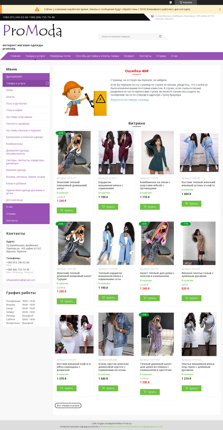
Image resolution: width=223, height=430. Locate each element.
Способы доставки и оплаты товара (97, 56)
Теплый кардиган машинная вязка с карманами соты (110, 276)
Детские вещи (14, 200)
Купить (69, 210)
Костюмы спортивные (19, 117)
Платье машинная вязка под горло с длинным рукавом (198, 367)
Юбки (9, 90)
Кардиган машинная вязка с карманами (110, 185)
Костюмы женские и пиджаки (23, 130)
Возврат (129, 56)
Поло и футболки (16, 103)
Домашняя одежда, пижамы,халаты (17, 152)
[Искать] (160, 36)
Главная (15, 56)
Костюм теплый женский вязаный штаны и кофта (198, 183)
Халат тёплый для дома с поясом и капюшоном (157, 274)
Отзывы (161, 56)
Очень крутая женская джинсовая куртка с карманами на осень (113, 367)
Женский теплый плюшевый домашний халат (72, 185)
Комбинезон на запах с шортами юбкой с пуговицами (155, 185)
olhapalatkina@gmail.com (20, 280)
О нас (174, 56)
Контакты (145, 56)
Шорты (10, 96)
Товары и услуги (35, 56)
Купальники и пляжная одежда (24, 137)
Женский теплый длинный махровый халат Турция (74, 276)
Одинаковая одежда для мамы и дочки (25, 191)
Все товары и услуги (68, 405)
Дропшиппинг (14, 76)
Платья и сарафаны (17, 123)
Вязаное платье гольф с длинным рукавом (197, 274)
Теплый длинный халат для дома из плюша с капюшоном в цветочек (156, 367)
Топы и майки (14, 110)
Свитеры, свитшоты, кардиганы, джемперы (25, 162)
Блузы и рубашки (16, 183)
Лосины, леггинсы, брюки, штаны (25, 176)
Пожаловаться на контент (113, 426)
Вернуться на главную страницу (130, 99)
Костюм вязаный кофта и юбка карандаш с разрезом (74, 367)
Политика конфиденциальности (146, 426)
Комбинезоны (14, 143)
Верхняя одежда (16, 170)
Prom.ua (127, 423)
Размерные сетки (60, 56)
